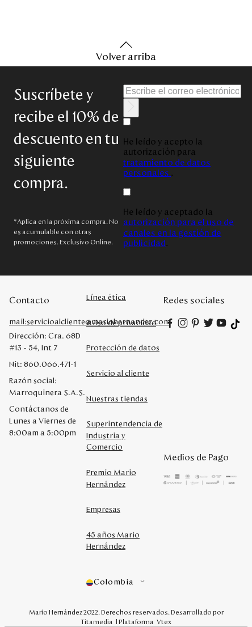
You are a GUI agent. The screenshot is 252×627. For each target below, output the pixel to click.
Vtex (164, 621)
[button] (124, 582)
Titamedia (97, 621)
